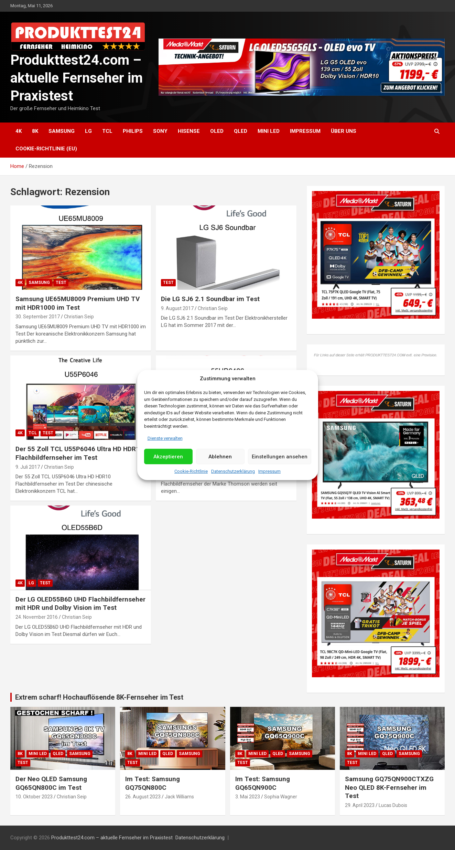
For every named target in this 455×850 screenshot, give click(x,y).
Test (61, 282)
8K (35, 131)
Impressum (269, 471)
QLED (240, 131)
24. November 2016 (36, 617)
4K (18, 131)
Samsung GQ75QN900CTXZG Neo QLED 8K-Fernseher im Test (389, 787)
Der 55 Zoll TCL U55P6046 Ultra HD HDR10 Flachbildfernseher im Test (79, 453)
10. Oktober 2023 (34, 796)
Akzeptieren (168, 457)
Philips (133, 131)
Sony (160, 131)
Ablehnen (220, 457)
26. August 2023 (143, 796)
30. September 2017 (37, 316)
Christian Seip (79, 316)
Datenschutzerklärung (233, 471)
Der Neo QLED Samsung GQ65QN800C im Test (51, 783)
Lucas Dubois (393, 805)
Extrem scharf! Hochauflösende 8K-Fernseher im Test (99, 697)
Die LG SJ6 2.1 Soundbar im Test (210, 299)
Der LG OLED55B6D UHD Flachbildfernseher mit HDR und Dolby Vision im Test (80, 603)
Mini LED (269, 131)
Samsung (61, 131)
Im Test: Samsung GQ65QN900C (262, 783)
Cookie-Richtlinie (191, 471)
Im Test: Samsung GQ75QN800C (152, 783)
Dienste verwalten (165, 438)
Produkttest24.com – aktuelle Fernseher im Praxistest (76, 78)
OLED (217, 131)
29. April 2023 (360, 805)
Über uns (343, 131)
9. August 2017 (177, 308)
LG (88, 131)
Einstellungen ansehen (279, 457)
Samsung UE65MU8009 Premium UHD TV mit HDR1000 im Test (77, 303)
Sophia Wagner (280, 796)
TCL (107, 131)
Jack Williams (179, 796)
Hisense (189, 131)
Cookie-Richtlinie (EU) (46, 149)
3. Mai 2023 (247, 796)
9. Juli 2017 (27, 467)
